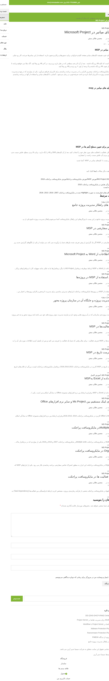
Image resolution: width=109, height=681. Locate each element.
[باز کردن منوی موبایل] (105, 8)
